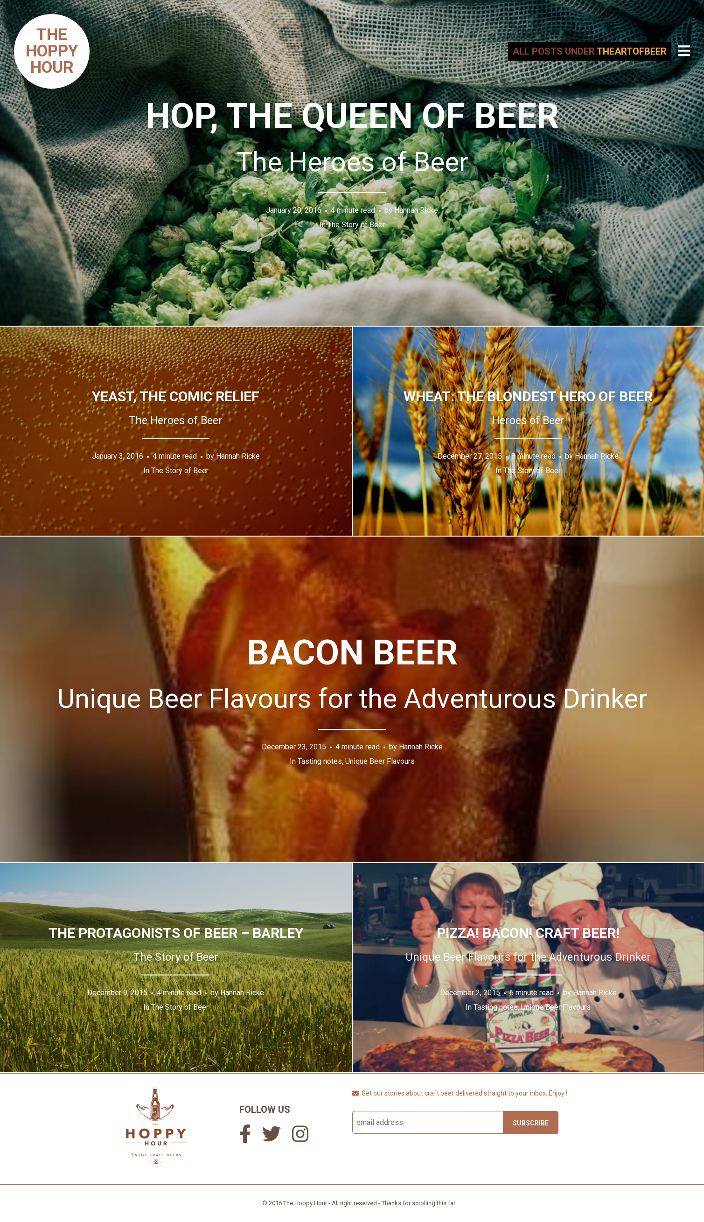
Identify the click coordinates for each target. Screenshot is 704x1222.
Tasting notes (320, 761)
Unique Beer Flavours (380, 761)
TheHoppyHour (52, 51)
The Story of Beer (356, 224)
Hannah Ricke (416, 210)
